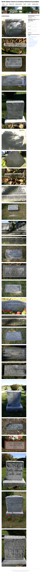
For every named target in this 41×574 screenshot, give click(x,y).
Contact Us (4, 5)
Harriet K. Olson (25, 571)
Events (24, 4)
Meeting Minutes (18, 4)
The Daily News (31, 46)
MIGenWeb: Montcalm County (33, 42)
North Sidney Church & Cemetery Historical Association (20, 1)
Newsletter (11, 4)
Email (29, 22)
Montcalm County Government (33, 43)
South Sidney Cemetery (32, 45)
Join (7, 4)
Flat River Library (31, 39)
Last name (29, 29)
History (29, 4)
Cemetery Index (35, 4)
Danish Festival (31, 38)
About (3, 4)
